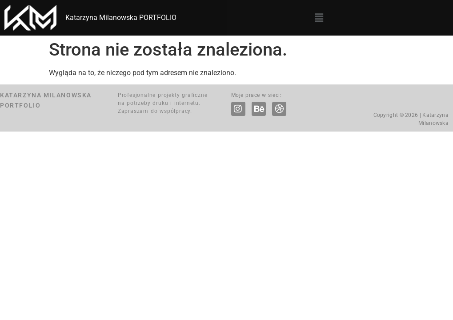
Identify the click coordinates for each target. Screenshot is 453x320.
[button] (318, 17)
